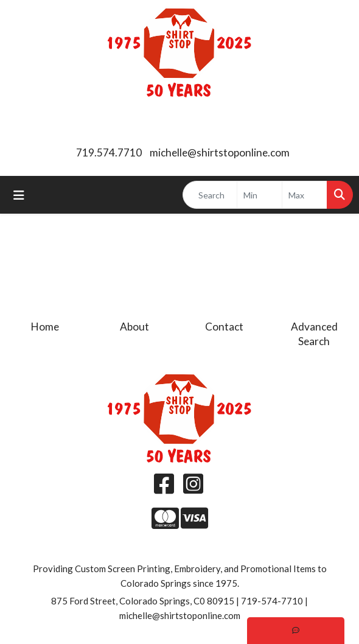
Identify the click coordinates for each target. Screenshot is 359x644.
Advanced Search (314, 334)
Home (45, 326)
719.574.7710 (109, 152)
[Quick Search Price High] (304, 195)
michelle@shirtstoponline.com (220, 152)
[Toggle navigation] (19, 195)
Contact (224, 326)
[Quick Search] (210, 195)
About (134, 326)
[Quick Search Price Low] (259, 195)
